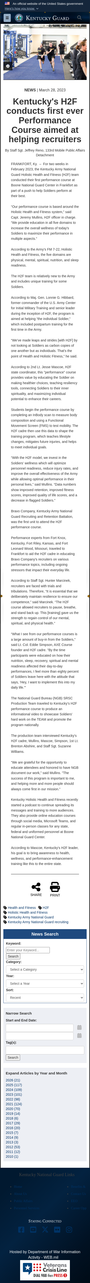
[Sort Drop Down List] (45, 998)
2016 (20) (13, 1128)
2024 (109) (14, 1090)
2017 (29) (13, 1123)
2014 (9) (12, 1137)
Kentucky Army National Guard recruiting (38, 922)
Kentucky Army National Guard (31, 917)
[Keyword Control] (28, 950)
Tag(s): (11, 1042)
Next (78, 52)
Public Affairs (23, 1201)
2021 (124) (14, 1104)
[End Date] (39, 1036)
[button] (22, 8)
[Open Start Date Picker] (79, 1027)
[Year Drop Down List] (45, 983)
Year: (10, 976)
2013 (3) (12, 1142)
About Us (20, 1194)
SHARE (36, 889)
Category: (14, 962)
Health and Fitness (22, 908)
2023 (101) (14, 1094)
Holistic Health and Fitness (28, 912)
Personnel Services (26, 1208)
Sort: (10, 990)
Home (18, 1187)
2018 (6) (12, 1118)
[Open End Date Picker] (79, 1035)
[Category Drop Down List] (45, 969)
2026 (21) (13, 1080)
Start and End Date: (21, 1020)
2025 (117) (14, 1085)
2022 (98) (13, 1099)
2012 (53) (13, 1147)
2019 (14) (13, 1113)
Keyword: (13, 943)
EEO (74, 1201)
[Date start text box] (39, 1028)
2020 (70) (13, 1109)
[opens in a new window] (21, 1231)
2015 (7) (12, 1133)
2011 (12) (13, 1152)
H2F (46, 908)
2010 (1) (12, 1156)
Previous (12, 52)
